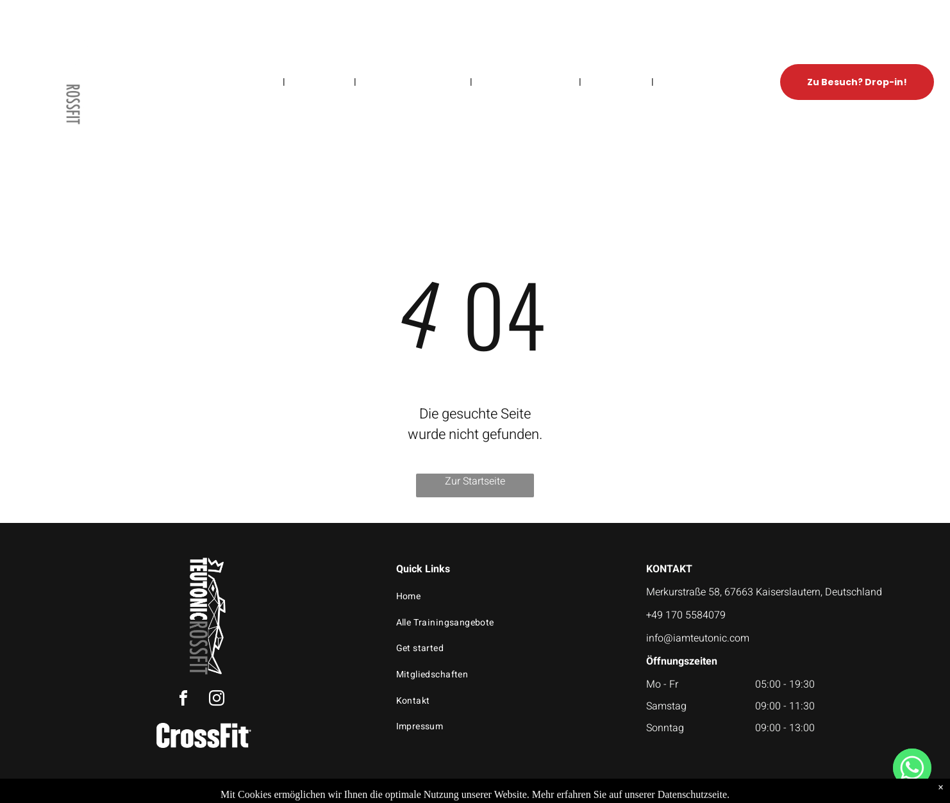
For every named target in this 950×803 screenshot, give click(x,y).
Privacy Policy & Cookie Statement (431, 791)
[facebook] (183, 700)
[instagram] (216, 700)
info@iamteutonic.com (697, 638)
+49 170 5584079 (686, 615)
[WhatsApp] (912, 768)
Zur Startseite (475, 481)
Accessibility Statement (537, 791)
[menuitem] (262, 82)
